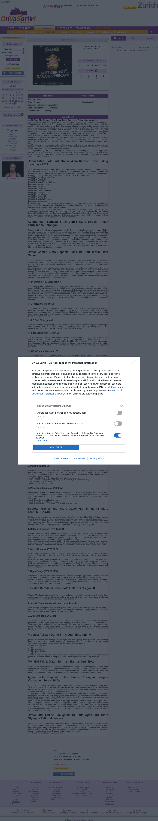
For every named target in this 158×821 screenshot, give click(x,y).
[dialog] (79, 410)
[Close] (134, 363)
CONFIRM (56, 447)
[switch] (118, 413)
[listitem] (79, 406)
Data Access (79, 458)
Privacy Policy (97, 458)
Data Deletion (61, 458)
